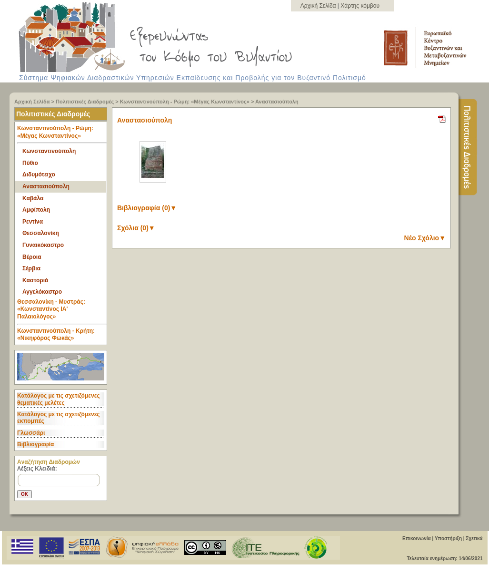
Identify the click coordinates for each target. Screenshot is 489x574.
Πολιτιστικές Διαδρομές (85, 101)
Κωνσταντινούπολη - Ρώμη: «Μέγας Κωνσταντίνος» (184, 101)
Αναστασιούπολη (277, 101)
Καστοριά (35, 280)
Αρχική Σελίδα (319, 5)
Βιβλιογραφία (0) (147, 208)
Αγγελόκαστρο (42, 291)
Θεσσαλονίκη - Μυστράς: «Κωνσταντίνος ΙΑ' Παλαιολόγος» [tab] (62, 311)
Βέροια (31, 257)
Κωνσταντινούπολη (49, 151)
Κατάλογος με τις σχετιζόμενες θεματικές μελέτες (58, 399)
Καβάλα (32, 198)
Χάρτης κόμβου (359, 5)
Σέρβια (31, 268)
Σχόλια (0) (136, 228)
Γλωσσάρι (31, 433)
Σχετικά (474, 538)
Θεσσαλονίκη (40, 233)
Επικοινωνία (416, 538)
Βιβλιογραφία (35, 444)
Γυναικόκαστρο (43, 245)
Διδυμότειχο (38, 174)
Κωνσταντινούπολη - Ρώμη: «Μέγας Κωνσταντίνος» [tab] (62, 134)
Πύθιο (30, 163)
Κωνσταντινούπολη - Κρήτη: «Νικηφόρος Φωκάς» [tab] (56, 335)
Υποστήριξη (448, 538)
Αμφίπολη (36, 209)
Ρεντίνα (32, 221)
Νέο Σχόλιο (425, 238)
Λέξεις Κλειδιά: (37, 468)
